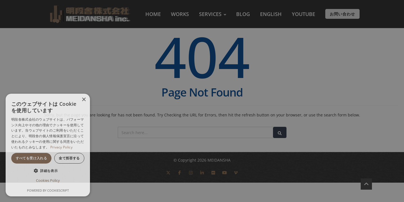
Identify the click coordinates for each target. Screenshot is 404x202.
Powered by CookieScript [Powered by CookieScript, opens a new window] (48, 190)
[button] (47, 170)
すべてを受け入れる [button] (31, 158)
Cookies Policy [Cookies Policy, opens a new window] (48, 180)
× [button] (84, 100)
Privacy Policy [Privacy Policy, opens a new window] (61, 147)
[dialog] (48, 145)
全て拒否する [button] (69, 158)
